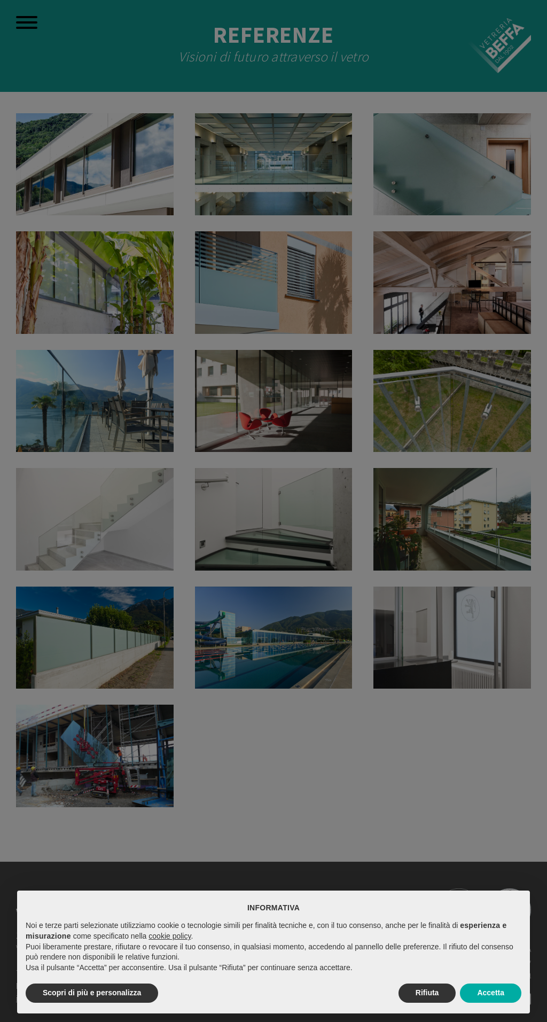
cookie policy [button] (170, 936)
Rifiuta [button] (427, 992)
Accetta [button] (490, 992)
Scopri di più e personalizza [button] (92, 992)
